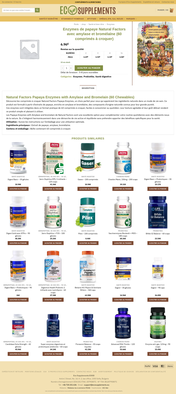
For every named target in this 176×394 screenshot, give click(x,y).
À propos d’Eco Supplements (129, 2)
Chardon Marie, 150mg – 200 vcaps (123, 179)
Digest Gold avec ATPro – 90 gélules (18, 234)
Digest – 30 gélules (123, 288)
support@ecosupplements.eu (96, 384)
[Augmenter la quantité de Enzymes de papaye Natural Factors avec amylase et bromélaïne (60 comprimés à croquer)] (71, 68)
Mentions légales (33, 371)
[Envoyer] (37, 10)
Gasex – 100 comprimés (88, 179)
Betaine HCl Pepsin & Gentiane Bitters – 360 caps (88, 288)
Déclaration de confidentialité (151, 371)
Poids (76, 24)
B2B (95, 371)
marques (131, 19)
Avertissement (105, 371)
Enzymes (111, 24)
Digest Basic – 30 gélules (18, 179)
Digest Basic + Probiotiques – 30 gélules (157, 180)
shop (84, 24)
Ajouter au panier (88, 68)
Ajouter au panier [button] (18, 189)
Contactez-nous (168, 2)
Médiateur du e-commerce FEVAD (79, 388)
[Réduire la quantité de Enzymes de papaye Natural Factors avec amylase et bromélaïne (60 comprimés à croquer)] (62, 68)
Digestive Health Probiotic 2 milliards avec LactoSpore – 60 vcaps (53, 290)
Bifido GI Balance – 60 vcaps (158, 233)
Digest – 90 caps (158, 288)
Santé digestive (103, 76)
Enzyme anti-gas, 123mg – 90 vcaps (157, 345)
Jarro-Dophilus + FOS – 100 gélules (53, 234)
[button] (11, 2)
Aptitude (92, 19)
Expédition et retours (151, 2)
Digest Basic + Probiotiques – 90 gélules (18, 288)
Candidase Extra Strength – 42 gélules (18, 345)
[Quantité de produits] (66, 68)
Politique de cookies (124, 371)
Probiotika (89, 76)
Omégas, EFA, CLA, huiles (112, 19)
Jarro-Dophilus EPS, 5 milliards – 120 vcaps (53, 180)
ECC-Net (105, 388)
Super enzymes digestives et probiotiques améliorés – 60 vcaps (53, 345)
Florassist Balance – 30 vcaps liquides (88, 345)
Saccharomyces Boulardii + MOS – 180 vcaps (123, 234)
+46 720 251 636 (69, 384)
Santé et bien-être (49, 19)
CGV (44, 371)
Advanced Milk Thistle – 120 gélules (123, 345)
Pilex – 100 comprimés (88, 233)
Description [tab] (88, 88)
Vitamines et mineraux (73, 19)
